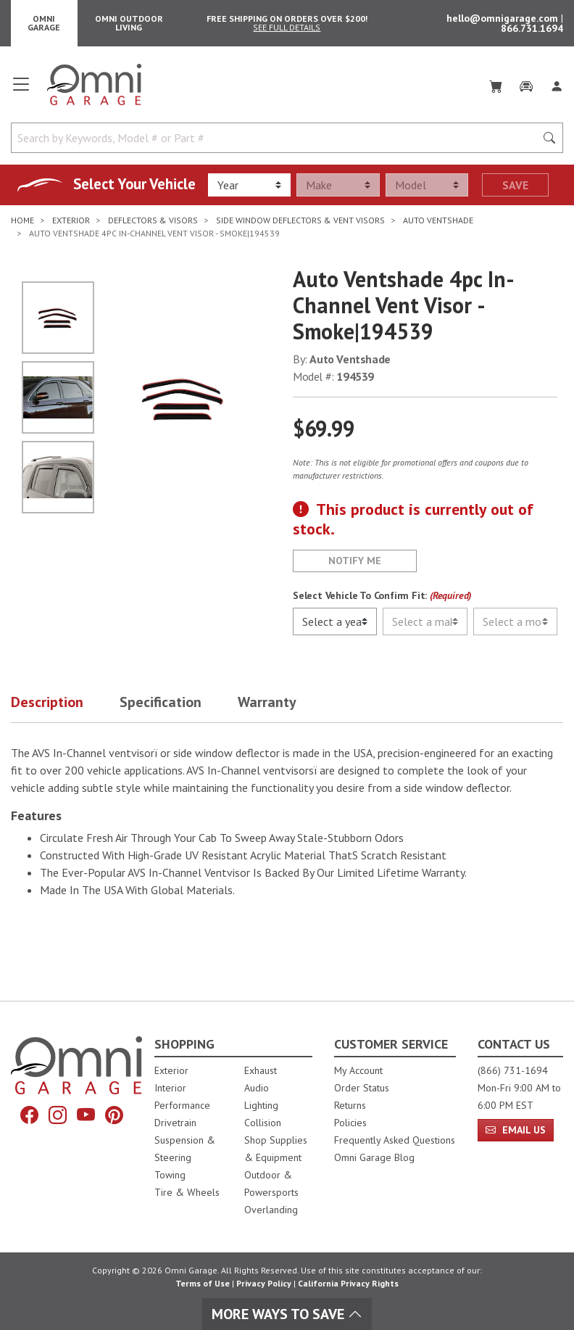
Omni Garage (44, 23)
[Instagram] (58, 1115)
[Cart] (495, 84)
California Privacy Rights (348, 1283)
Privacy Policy (263, 1283)
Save (515, 185)
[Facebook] (29, 1115)
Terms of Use (202, 1283)
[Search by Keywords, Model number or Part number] (278, 137)
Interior (170, 1087)
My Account (358, 1070)
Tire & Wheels (187, 1192)
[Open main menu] (21, 90)
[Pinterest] (114, 1115)
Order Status (361, 1087)
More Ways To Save (287, 1314)
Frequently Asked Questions (394, 1140)
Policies (350, 1122)
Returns (350, 1105)
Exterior (171, 1070)
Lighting (261, 1105)
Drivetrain (175, 1122)
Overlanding (271, 1209)
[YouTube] (86, 1115)
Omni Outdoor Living (129, 23)
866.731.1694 (532, 28)
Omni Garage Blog (374, 1157)
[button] (65, 704)
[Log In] (556, 84)
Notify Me (354, 560)
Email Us (516, 1129)
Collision (262, 1122)
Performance (182, 1105)
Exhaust (260, 1070)
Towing (170, 1174)
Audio (256, 1087)
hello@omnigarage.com (503, 18)
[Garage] (526, 84)
